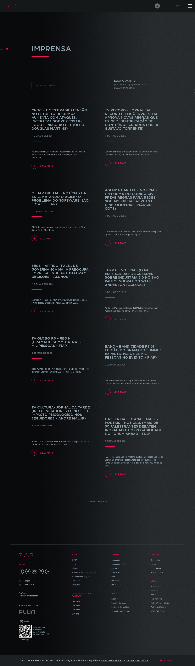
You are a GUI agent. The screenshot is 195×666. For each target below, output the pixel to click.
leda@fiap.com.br (124, 88)
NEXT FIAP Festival (158, 611)
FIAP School (116, 585)
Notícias (154, 591)
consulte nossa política (137, 660)
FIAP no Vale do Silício (160, 603)
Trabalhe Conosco (118, 603)
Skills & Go (115, 573)
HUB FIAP (75, 581)
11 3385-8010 (26, 585)
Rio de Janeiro (157, 573)
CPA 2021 (76, 614)
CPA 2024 (76, 602)
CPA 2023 (76, 606)
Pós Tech (115, 568)
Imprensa (154, 595)
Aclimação (155, 560)
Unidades (76, 585)
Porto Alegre (156, 568)
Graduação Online (118, 564)
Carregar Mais (97, 501)
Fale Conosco (117, 599)
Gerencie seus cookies (112, 660)
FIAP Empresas (117, 581)
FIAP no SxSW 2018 (158, 607)
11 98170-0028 (27, 581)
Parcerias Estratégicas (81, 577)
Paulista (154, 564)
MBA (113, 577)
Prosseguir (166, 660)
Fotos (74, 564)
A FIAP (74, 560)
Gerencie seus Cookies (120, 611)
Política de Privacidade (120, 607)
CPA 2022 (76, 610)
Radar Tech (155, 587)
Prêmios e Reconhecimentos (84, 573)
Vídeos (75, 568)
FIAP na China (156, 599)
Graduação (115, 560)
